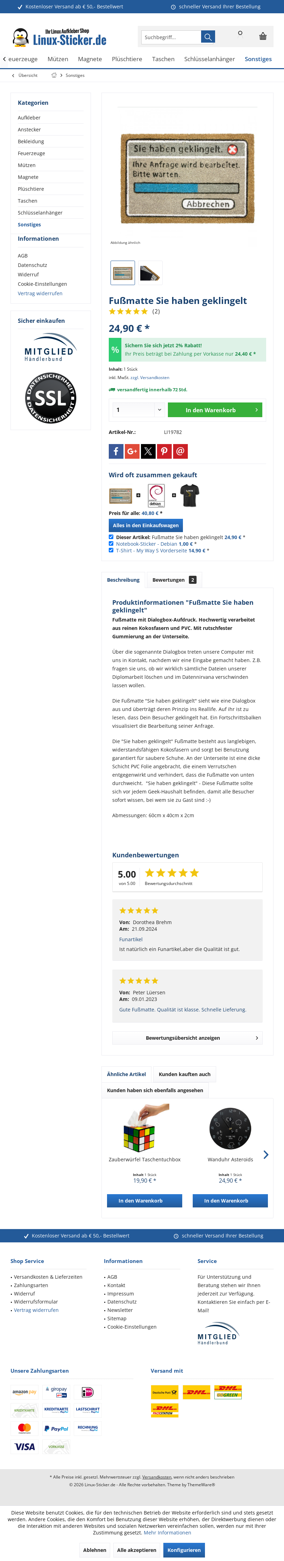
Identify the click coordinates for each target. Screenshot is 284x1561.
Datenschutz (32, 277)
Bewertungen (174, 580)
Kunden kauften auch (185, 1074)
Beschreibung (123, 579)
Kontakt (116, 1285)
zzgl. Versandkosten (149, 377)
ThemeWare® (201, 1485)
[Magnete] (90, 59)
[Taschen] (163, 59)
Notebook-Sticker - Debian (146, 543)
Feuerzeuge (31, 153)
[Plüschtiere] (127, 59)
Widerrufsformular (36, 1301)
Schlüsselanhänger (40, 212)
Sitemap (117, 1318)
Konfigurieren (184, 1550)
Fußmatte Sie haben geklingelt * (181, 537)
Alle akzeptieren (136, 1550)
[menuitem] (263, 36)
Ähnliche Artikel (126, 1074)
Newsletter (120, 1310)
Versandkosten (156, 1477)
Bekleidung (31, 141)
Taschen (27, 200)
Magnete (28, 177)
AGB (23, 268)
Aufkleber (29, 117)
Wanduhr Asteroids (230, 1159)
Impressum (120, 1293)
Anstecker (29, 129)
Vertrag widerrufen (40, 306)
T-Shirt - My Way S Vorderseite (151, 550)
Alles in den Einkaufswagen (146, 525)
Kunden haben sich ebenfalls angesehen (155, 1090)
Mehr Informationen (167, 1532)
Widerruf (28, 287)
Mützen (27, 165)
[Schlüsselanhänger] (209, 59)
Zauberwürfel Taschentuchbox (144, 1159)
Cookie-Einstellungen (42, 296)
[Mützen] (58, 59)
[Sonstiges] (258, 59)
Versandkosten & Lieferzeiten (48, 1276)
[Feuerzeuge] (21, 59)
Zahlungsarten (31, 1285)
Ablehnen (94, 1550)
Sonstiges (29, 224)
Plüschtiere (31, 189)
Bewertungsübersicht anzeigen (202, 1036)
